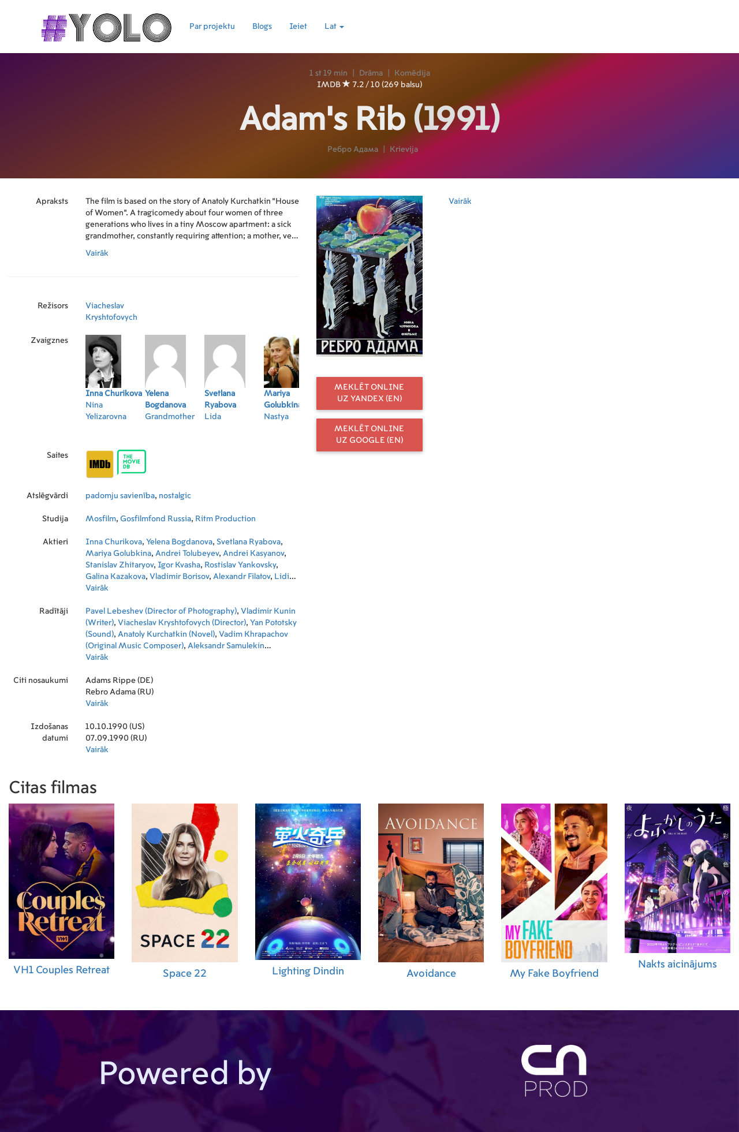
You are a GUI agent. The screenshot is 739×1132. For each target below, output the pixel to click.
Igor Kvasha (179, 565)
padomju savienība (120, 496)
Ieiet (298, 27)
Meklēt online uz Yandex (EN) (369, 393)
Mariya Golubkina (118, 554)
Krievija (404, 149)
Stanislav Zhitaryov (119, 565)
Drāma (371, 73)
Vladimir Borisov (179, 577)
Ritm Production (225, 519)
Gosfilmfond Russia (155, 519)
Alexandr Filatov (241, 577)
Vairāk (97, 253)
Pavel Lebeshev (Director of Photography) (161, 611)
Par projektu (212, 27)
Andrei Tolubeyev (187, 554)
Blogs (262, 27)
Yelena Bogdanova (179, 542)
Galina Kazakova (115, 577)
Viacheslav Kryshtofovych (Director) (182, 623)
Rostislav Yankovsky (240, 565)
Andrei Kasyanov (253, 554)
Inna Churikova (113, 542)
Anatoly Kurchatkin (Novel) (166, 634)
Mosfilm (100, 519)
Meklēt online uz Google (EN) (369, 434)
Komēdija (412, 73)
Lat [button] (334, 27)
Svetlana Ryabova (249, 542)
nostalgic (175, 496)
